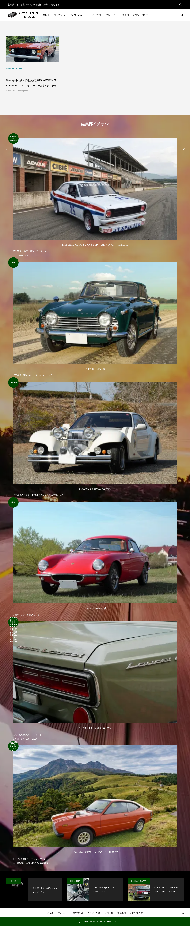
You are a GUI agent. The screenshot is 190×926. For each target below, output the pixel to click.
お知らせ (110, 15)
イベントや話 (94, 15)
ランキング (60, 15)
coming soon (23, 91)
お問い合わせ (140, 15)
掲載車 (46, 15)
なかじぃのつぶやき (139, 881)
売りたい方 (76, 15)
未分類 (13, 881)
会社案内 (124, 15)
